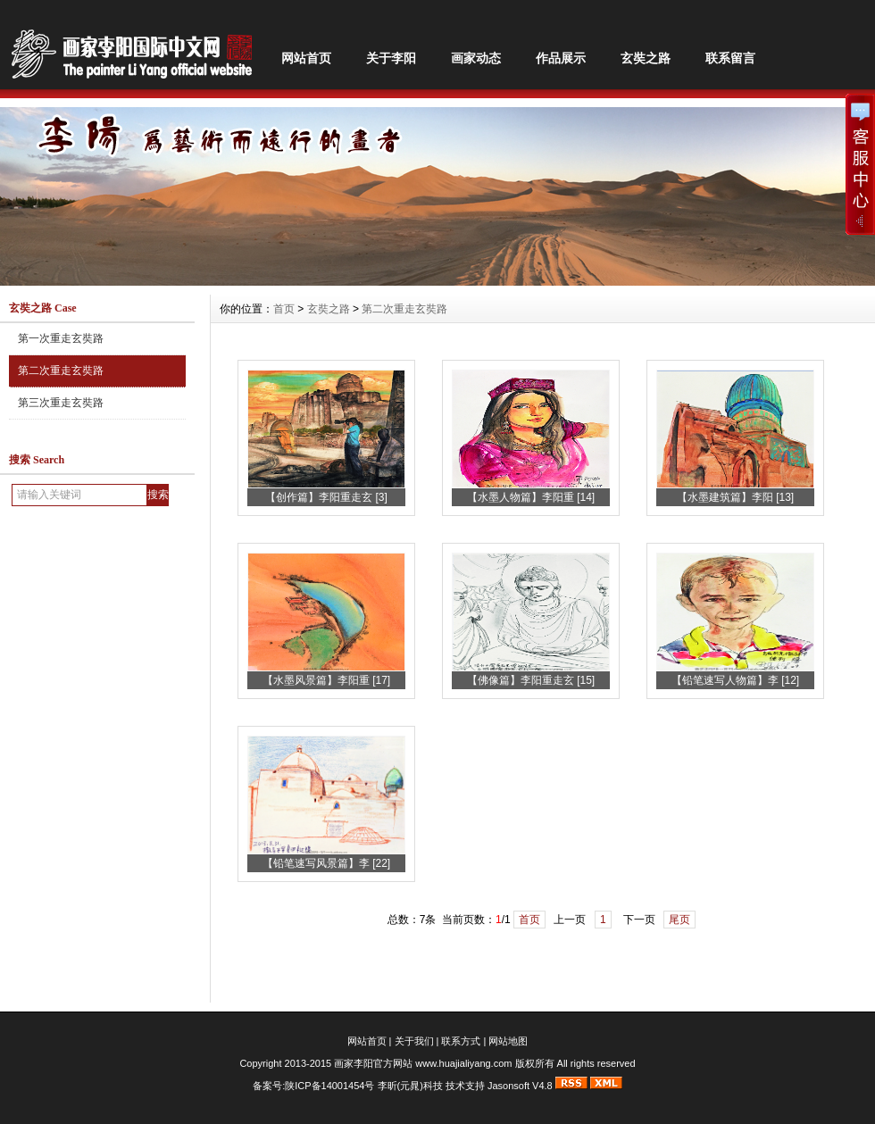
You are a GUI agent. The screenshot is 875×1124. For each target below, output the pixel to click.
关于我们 (414, 1041)
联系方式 (460, 1041)
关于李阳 (391, 58)
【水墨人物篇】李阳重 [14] (531, 497)
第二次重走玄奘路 (61, 370)
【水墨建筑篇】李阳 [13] (735, 497)
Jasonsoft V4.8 (520, 1085)
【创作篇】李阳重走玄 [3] (326, 497)
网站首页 (306, 58)
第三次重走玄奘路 (61, 402)
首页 (284, 309)
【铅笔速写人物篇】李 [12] (735, 680)
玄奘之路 (646, 58)
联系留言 (730, 58)
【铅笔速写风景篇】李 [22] (326, 863)
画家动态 (476, 58)
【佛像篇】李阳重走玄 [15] (531, 680)
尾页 (679, 919)
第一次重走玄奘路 (61, 338)
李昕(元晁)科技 (410, 1085)
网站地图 (508, 1041)
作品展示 (561, 58)
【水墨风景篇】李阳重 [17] (326, 680)
